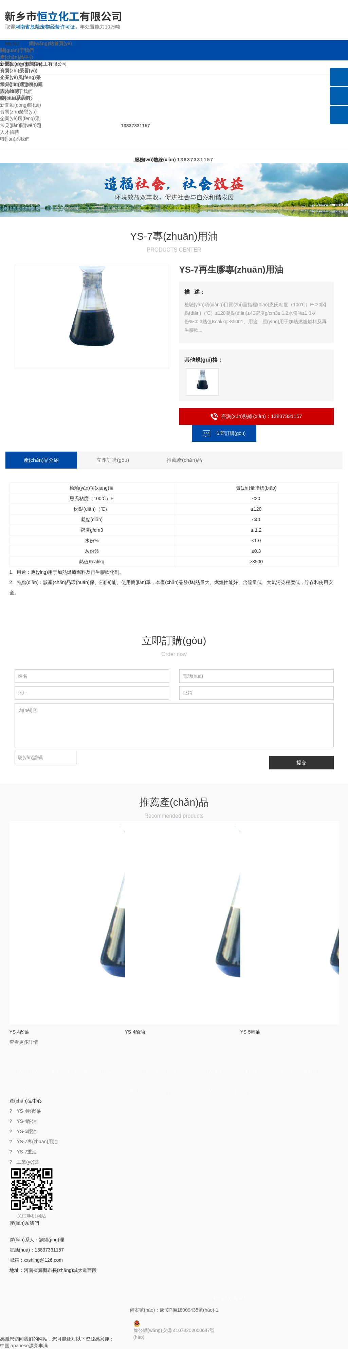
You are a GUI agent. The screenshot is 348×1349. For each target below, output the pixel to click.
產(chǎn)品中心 (16, 57)
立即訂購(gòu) (224, 433)
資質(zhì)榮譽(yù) (18, 70)
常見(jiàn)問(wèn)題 (20, 125)
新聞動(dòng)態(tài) (20, 105)
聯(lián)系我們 (15, 139)
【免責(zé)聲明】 (229, 1298)
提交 (301, 762)
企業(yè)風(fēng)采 (20, 77)
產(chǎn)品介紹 (34, 460)
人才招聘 (9, 132)
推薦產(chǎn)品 (133, 460)
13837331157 (195, 159)
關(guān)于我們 (17, 50)
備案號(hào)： (174, 1310)
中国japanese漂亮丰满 (24, 1345)
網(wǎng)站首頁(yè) (50, 43)
